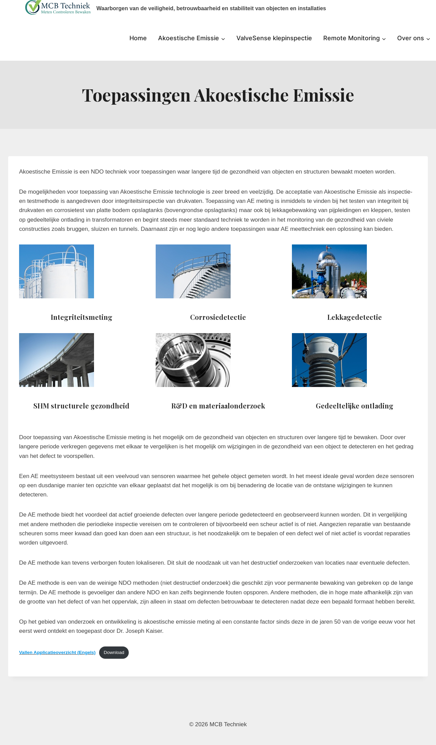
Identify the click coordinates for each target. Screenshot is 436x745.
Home (138, 38)
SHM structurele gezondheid (81, 405)
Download (114, 652)
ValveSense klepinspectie (274, 38)
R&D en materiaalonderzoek (218, 405)
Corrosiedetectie (218, 317)
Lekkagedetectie (354, 317)
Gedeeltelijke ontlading (354, 405)
